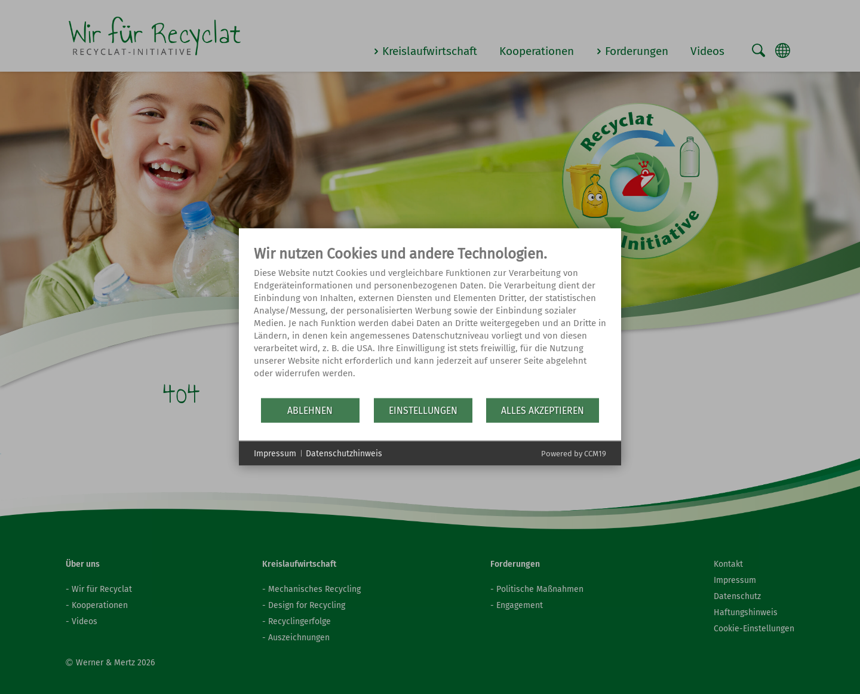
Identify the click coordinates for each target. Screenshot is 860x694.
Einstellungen (423, 410)
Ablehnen (310, 410)
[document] (430, 321)
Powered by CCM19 (573, 453)
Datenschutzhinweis (344, 453)
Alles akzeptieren (542, 410)
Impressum (275, 453)
